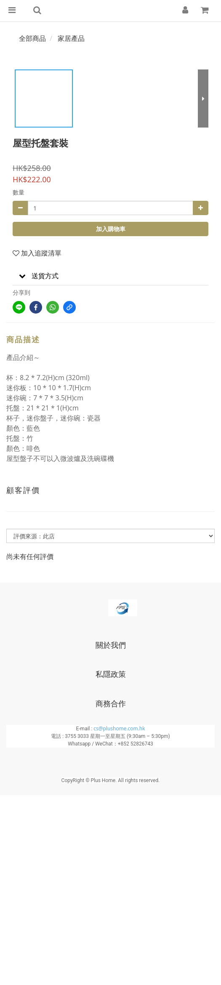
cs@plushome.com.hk (119, 728)
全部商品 (32, 38)
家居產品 (71, 38)
